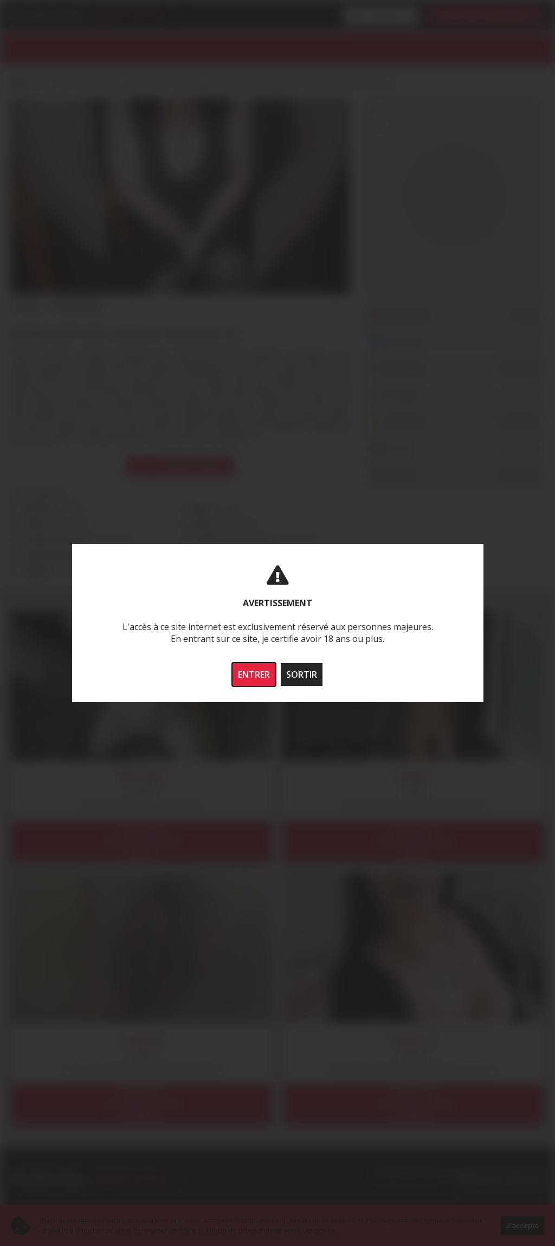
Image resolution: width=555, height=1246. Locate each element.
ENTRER (254, 674)
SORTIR (301, 674)
